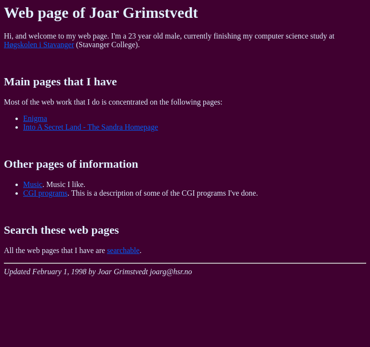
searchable (123, 250)
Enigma (35, 118)
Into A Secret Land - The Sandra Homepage (90, 127)
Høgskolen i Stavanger (39, 44)
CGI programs (45, 193)
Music (32, 184)
